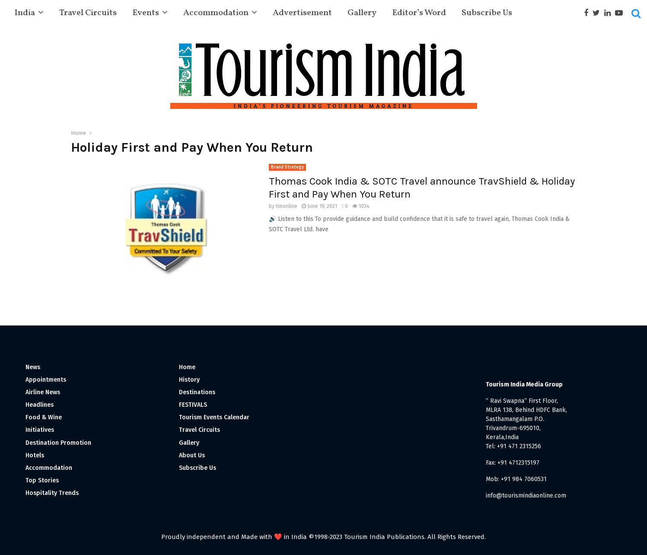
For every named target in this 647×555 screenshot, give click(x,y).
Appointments (45, 379)
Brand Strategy (287, 167)
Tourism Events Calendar (214, 417)
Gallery (361, 13)
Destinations (197, 392)
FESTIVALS (193, 404)
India (24, 13)
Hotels (34, 455)
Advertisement (302, 13)
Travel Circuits (88, 13)
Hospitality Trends (52, 493)
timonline (286, 206)
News (32, 367)
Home (187, 367)
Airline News (42, 392)
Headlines (39, 404)
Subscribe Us (487, 13)
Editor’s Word (419, 13)
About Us (192, 455)
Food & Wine (43, 417)
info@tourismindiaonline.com (526, 495)
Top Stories (42, 480)
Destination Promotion (58, 443)
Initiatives (39, 430)
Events (145, 13)
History (189, 379)
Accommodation (216, 13)
